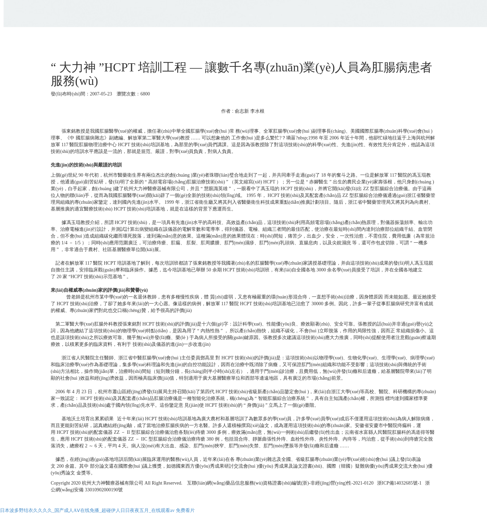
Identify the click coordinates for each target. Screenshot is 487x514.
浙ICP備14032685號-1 (398, 483)
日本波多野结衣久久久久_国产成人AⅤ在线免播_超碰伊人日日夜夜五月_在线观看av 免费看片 (97, 510)
